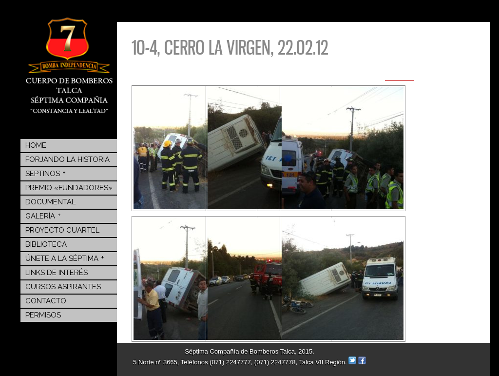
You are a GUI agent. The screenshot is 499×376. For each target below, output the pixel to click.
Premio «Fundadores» (69, 187)
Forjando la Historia (67, 159)
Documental (50, 202)
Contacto (45, 301)
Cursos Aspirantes (63, 286)
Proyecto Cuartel (62, 230)
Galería (43, 215)
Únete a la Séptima (64, 258)
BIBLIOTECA (46, 244)
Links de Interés (56, 272)
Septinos (45, 173)
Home (35, 145)
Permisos (43, 315)
